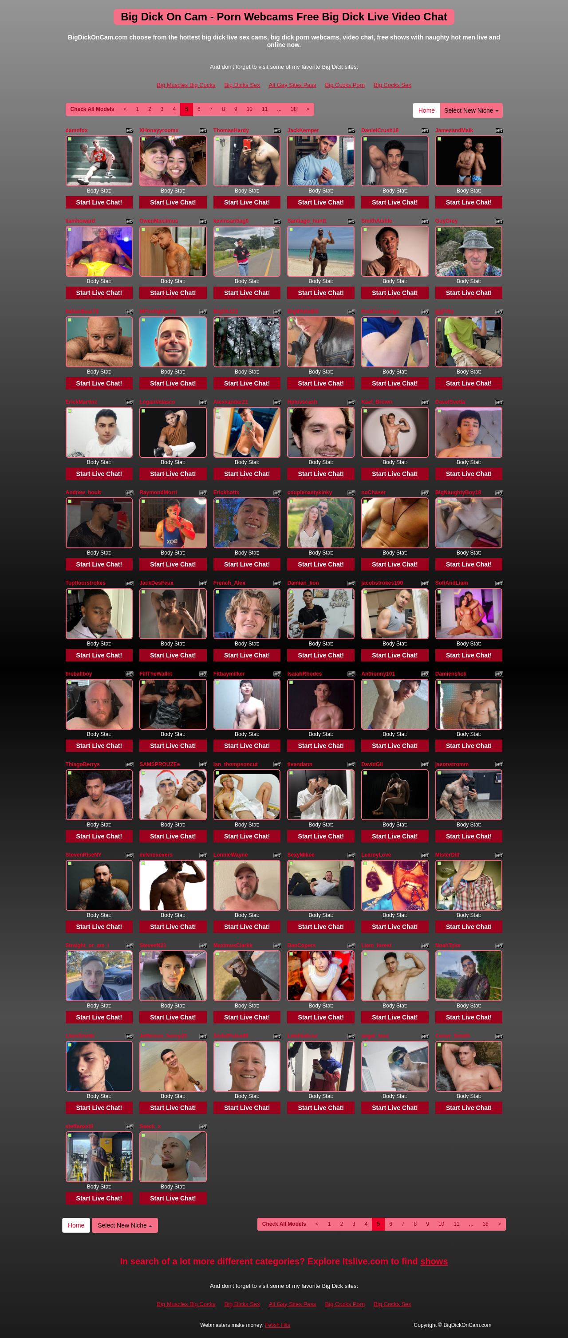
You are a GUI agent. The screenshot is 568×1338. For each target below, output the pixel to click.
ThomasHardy (231, 130)
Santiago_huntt (306, 221)
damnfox (77, 130)
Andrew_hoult (83, 492)
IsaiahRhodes (304, 674)
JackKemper (303, 130)
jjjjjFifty (444, 311)
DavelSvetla (450, 402)
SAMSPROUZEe (159, 764)
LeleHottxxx (302, 1036)
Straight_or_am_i (87, 945)
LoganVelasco (157, 402)
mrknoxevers (156, 855)
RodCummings (380, 311)
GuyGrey (446, 221)
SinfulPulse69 (230, 1036)
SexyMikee (300, 855)
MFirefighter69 (157, 311)
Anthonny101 (378, 674)
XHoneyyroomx (158, 130)
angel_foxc (375, 1036)
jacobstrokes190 (382, 583)
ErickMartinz (81, 402)
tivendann (299, 764)
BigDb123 (225, 311)
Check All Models (92, 109)
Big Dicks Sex (242, 85)
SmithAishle (376, 221)
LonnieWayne (230, 855)
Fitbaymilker (229, 674)
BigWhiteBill (303, 311)
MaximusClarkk (232, 945)
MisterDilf (447, 855)
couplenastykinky (309, 492)
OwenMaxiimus (158, 221)
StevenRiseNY (84, 855)
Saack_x (150, 1126)
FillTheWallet (155, 674)
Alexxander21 (230, 402)
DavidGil (372, 764)
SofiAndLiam (451, 583)
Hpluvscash (302, 402)
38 (293, 109)
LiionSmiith (80, 1036)
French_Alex (229, 583)
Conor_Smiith (452, 1036)
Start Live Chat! (99, 202)
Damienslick (450, 674)
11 (265, 109)
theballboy (79, 674)
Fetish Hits (277, 1325)
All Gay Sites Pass (292, 85)
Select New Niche (471, 110)
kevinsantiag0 (230, 221)
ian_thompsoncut (235, 764)
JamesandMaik (454, 130)
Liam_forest (376, 945)
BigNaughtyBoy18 (458, 492)
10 (249, 109)
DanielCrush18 (379, 130)
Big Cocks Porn (345, 85)
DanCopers (301, 945)
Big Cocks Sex (392, 85)
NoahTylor (448, 945)
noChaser (373, 492)
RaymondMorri (158, 492)
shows (434, 1261)
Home (426, 110)
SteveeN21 (152, 945)
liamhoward (80, 221)
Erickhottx (226, 492)
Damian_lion (303, 583)
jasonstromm (452, 764)
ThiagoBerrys (83, 764)
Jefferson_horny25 (163, 1036)
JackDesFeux (156, 583)
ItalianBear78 (82, 311)
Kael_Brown (376, 402)
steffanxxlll (80, 1126)
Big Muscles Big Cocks (186, 85)
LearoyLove (376, 855)
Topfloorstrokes (86, 583)
